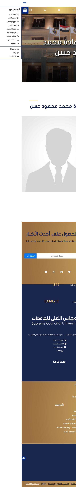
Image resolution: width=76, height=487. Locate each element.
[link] (3, 10)
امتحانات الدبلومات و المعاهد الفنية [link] (56, 432)
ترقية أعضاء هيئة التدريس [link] (61, 415)
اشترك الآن (9, 256)
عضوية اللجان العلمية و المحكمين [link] (57, 419)
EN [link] (9, 10)
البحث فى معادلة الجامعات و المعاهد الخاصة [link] (53, 428)
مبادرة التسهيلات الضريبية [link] (60, 397)
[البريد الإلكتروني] (29, 256)
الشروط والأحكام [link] (11, 484)
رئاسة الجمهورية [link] (64, 368)
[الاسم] (59, 256)
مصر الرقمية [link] (66, 392)
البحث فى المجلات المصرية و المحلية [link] (56, 423)
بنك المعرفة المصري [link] (62, 380)
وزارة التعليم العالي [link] (63, 376)
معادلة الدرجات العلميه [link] (61, 411)
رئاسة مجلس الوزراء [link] (63, 372)
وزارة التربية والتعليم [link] (63, 388)
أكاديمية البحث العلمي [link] (61, 384)
